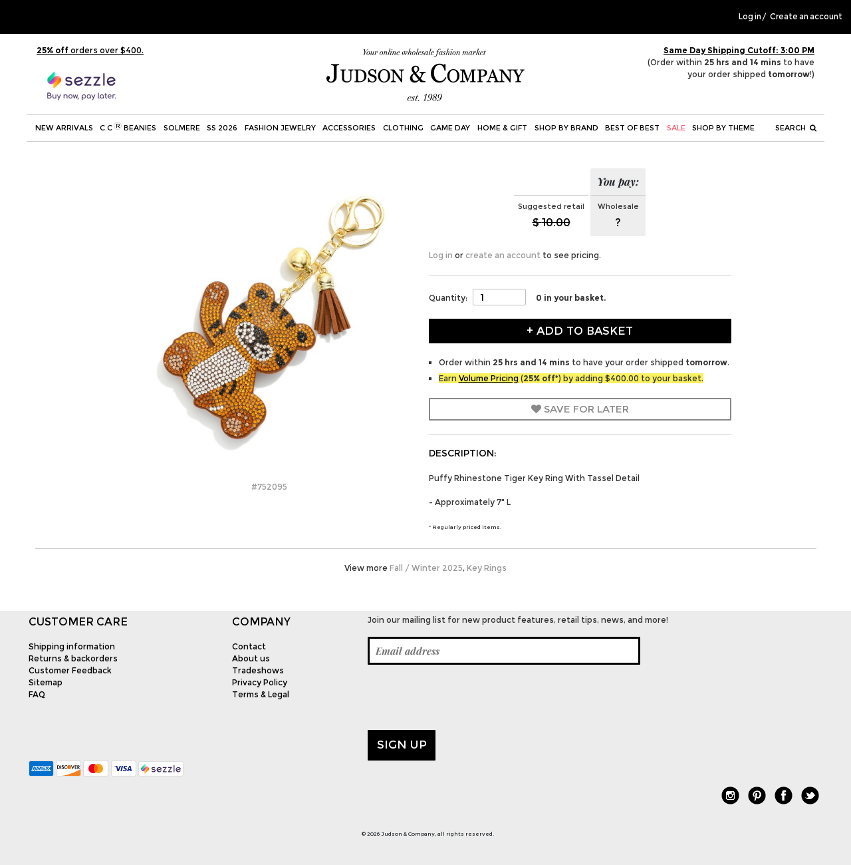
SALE (676, 127)
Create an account (806, 16)
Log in (750, 16)
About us (251, 658)
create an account (503, 255)
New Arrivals (64, 127)
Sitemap (45, 682)
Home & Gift (502, 127)
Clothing (403, 127)
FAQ (37, 694)
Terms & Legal (260, 694)
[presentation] (469, 697)
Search (795, 127)
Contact (249, 646)
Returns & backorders (73, 658)
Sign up (402, 744)
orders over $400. (90, 50)
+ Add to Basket (580, 330)
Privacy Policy (259, 682)
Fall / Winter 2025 (426, 568)
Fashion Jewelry (280, 127)
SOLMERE (182, 127)
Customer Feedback (70, 670)
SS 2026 (222, 127)
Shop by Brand (566, 127)
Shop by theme (723, 127)
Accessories (349, 127)
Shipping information (72, 646)
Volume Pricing (489, 378)
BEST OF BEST (632, 127)
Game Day (450, 127)
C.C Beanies (128, 127)
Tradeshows (258, 670)
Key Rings (487, 568)
